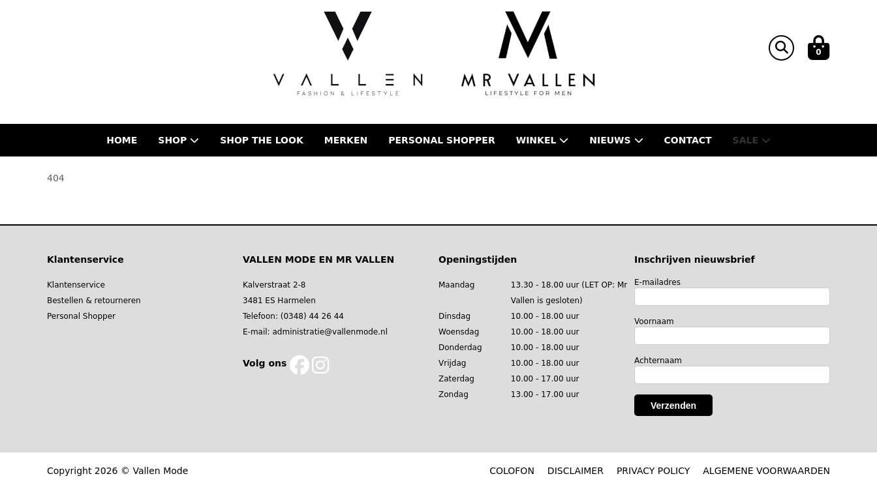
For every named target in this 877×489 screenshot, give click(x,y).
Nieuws (616, 140)
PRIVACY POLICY (653, 471)
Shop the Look (261, 140)
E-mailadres (657, 282)
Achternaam (658, 360)
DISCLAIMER (575, 471)
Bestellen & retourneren (94, 300)
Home (121, 140)
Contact (688, 140)
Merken (345, 140)
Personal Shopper (81, 316)
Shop (178, 140)
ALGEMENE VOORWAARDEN (766, 471)
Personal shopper (441, 140)
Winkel (542, 140)
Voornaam (654, 321)
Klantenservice (76, 284)
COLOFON (511, 471)
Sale (752, 140)
